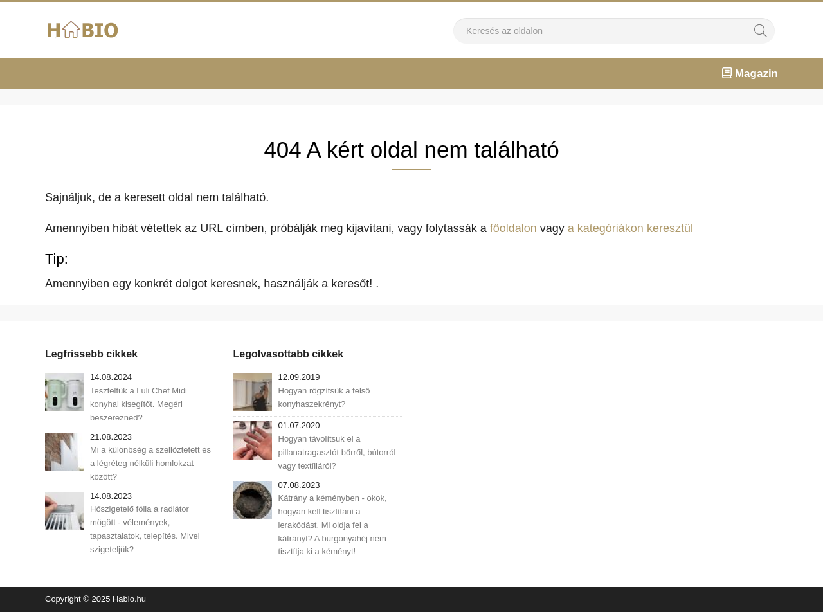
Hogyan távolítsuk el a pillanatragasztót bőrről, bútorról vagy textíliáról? (337, 452)
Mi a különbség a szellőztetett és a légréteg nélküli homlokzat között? (150, 463)
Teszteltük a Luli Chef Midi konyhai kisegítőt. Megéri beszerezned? (138, 404)
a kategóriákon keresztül (630, 228)
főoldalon (513, 228)
